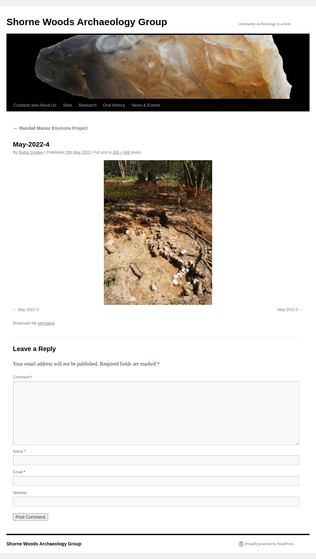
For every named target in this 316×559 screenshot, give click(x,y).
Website (20, 493)
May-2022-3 (28, 309)
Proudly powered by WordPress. (270, 544)
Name (19, 451)
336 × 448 (121, 152)
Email (19, 472)
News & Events (146, 105)
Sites (67, 105)
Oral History (114, 105)
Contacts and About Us (35, 105)
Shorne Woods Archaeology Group (86, 21)
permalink (46, 323)
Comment (22, 377)
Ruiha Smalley (30, 152)
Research (88, 105)
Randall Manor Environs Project (50, 128)
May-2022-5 (288, 309)
